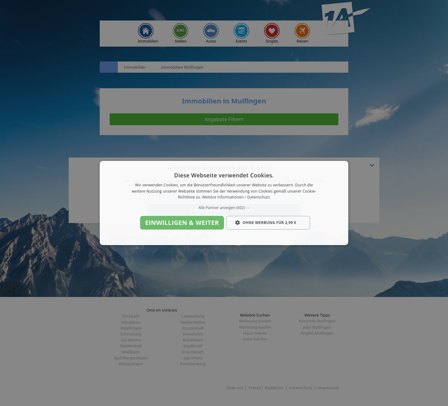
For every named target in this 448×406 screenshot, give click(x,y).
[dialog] (224, 203)
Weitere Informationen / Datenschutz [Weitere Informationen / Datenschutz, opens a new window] (236, 197)
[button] (224, 208)
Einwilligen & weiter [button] (182, 222)
